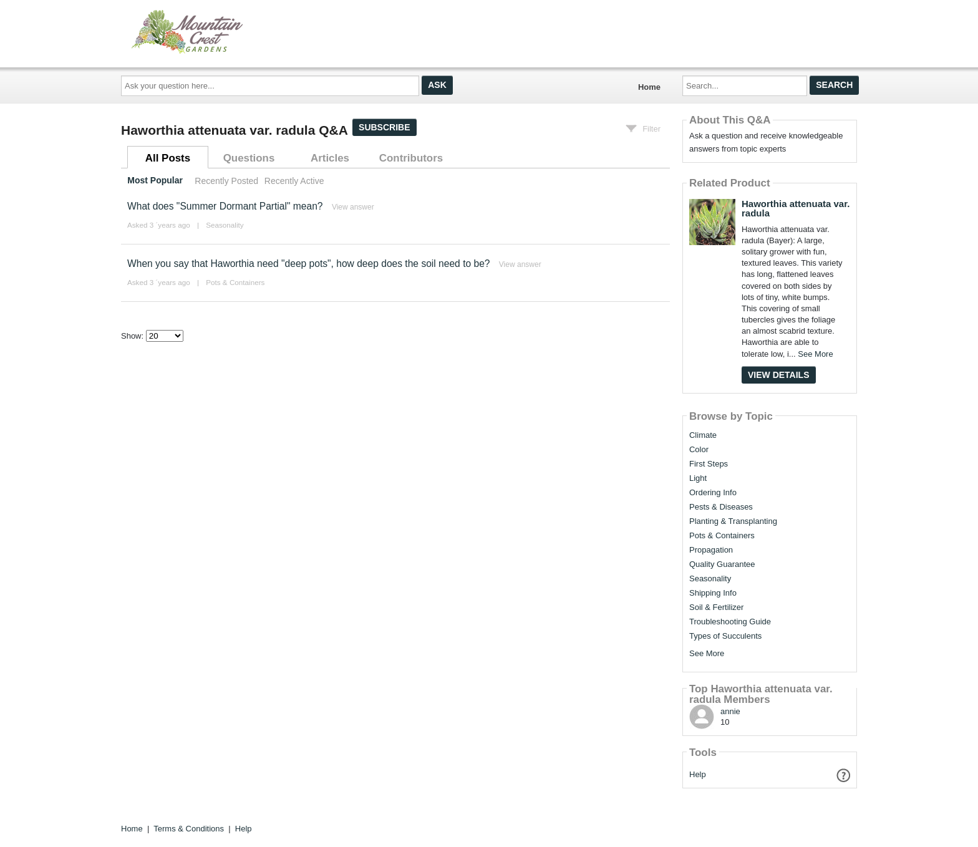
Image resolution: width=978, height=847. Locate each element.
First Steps (708, 464)
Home (649, 87)
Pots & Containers (235, 282)
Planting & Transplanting (733, 521)
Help (697, 774)
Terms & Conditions (188, 828)
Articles (330, 158)
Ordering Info (713, 492)
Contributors (411, 158)
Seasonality (224, 225)
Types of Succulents (725, 636)
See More (815, 354)
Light (698, 478)
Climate (703, 435)
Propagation (711, 550)
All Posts (167, 158)
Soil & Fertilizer (716, 607)
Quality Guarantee (722, 564)
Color (699, 449)
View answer (353, 207)
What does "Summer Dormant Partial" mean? (225, 206)
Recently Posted (226, 181)
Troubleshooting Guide (730, 621)
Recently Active (294, 181)
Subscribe (384, 127)
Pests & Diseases (721, 507)
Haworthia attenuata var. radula (796, 208)
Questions (249, 158)
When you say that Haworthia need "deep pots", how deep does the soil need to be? (308, 263)
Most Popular (155, 181)
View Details (779, 375)
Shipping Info (713, 593)
